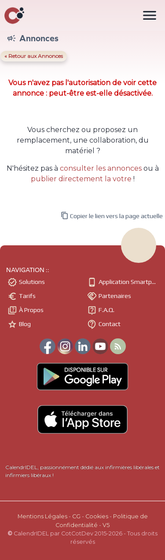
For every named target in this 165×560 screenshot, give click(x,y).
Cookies (96, 516)
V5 (106, 525)
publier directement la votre (81, 179)
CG (76, 516)
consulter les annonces (101, 168)
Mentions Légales (42, 516)
